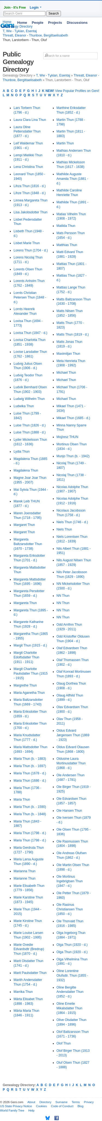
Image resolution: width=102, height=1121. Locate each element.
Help (31, 1110)
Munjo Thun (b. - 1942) (73, 456)
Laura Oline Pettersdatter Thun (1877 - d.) (27, 131)
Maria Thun (22, 799)
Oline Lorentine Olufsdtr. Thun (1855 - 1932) (72, 975)
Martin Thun (65, 143)
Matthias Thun (67, 245)
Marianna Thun (25, 871)
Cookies (41, 1106)
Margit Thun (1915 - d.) (30, 645)
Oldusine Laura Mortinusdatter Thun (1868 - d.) (71, 763)
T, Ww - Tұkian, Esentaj (53, 75)
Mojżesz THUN (67, 437)
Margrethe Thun (25, 685)
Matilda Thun (66, 226)
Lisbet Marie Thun (27, 243)
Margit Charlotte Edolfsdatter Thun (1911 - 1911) (26, 657)
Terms (76, 1102)
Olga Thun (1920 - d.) (72, 945)
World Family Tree (12, 1110)
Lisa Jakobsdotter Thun (31, 212)
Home (22, 23)
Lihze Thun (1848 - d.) (30, 193)
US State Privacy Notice (16, 1106)
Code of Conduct (62, 1106)
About (31, 1102)
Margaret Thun (24, 525)
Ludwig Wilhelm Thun (29, 399)
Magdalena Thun (26, 470)
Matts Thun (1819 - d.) (73, 334)
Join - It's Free (15, 7)
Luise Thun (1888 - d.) (30, 432)
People (38, 23)
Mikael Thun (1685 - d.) (73, 418)
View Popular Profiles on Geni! (72, 91)
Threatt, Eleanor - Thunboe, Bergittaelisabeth (35, 35)
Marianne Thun (25, 878)
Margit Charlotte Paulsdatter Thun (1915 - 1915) (31, 673)
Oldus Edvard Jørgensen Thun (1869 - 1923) (73, 735)
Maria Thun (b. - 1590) (30, 807)
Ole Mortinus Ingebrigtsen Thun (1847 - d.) (70, 881)
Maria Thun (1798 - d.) (30, 833)
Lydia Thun (22, 451)
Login (34, 7)
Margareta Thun (25, 603)
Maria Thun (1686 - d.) (30, 780)
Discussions (77, 23)
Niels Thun (64, 529)
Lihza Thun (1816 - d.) (30, 186)
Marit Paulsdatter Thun (30, 973)
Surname (61, 1102)
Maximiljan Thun (68, 354)
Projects (55, 23)
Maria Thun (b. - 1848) (30, 814)
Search (53, 13)
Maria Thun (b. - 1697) (30, 766)
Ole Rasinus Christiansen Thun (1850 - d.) (70, 909)
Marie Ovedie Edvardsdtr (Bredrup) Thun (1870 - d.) (29, 949)
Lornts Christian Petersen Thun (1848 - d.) (30, 297)
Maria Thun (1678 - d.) (30, 773)
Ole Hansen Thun (69, 810)
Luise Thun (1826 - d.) (30, 425)
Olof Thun (64, 1043)
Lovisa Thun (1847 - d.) (30, 333)
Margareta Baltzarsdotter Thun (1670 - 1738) (28, 544)
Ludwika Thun (24, 406)
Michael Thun (66, 372)
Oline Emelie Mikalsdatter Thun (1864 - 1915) (69, 1008)
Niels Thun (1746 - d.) (72, 522)
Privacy (89, 1102)
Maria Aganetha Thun (29, 693)
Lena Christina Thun (28, 167)
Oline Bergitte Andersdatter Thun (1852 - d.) (70, 992)
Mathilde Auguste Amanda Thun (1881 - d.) (72, 178)
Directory (45, 1102)
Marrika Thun (23, 992)
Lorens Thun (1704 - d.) (31, 250)
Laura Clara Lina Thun (30, 120)
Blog (81, 1106)
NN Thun (63, 596)
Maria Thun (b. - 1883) (30, 759)
